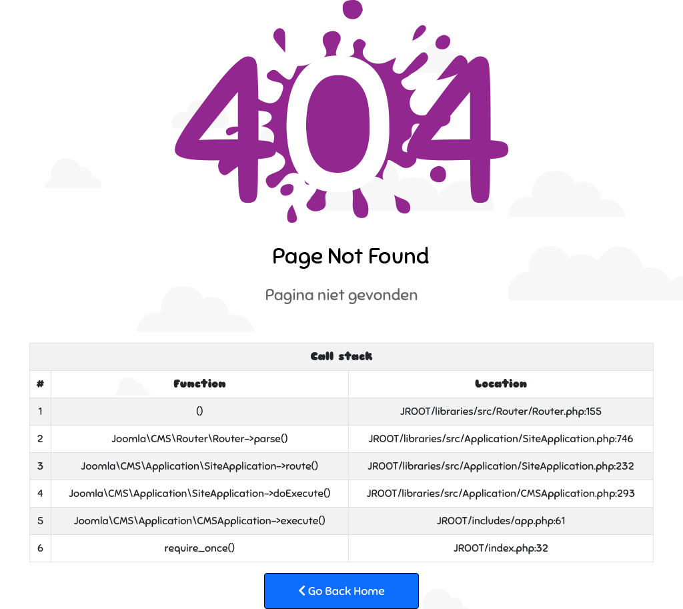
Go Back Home (341, 591)
